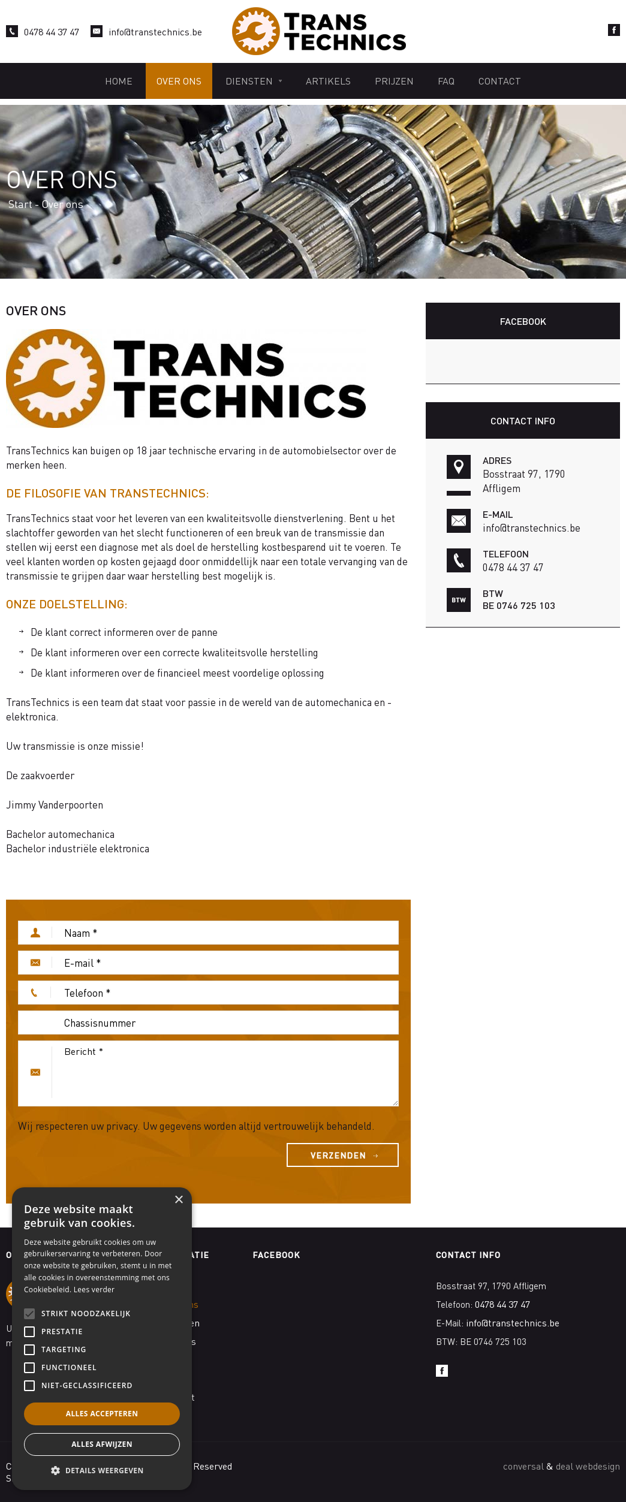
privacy (121, 1125)
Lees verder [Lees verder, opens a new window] (94, 1289)
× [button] (178, 1200)
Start (20, 203)
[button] (102, 1471)
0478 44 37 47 (51, 31)
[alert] (102, 1338)
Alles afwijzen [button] (102, 1444)
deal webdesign (588, 1465)
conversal (523, 1465)
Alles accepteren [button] (102, 1413)
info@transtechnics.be (155, 31)
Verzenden (338, 1155)
